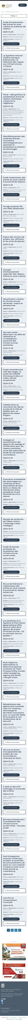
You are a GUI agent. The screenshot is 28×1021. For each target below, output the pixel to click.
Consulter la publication (11, 44)
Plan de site (14, 1017)
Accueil (2, 11)
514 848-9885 (9, 996)
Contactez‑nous (4, 1011)
